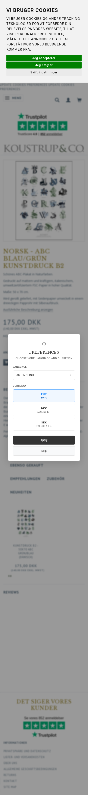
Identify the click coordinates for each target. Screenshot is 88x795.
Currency (20, 385)
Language (20, 366)
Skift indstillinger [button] (44, 72)
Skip (44, 450)
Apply (44, 440)
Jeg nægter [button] (44, 65)
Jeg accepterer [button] (44, 58)
